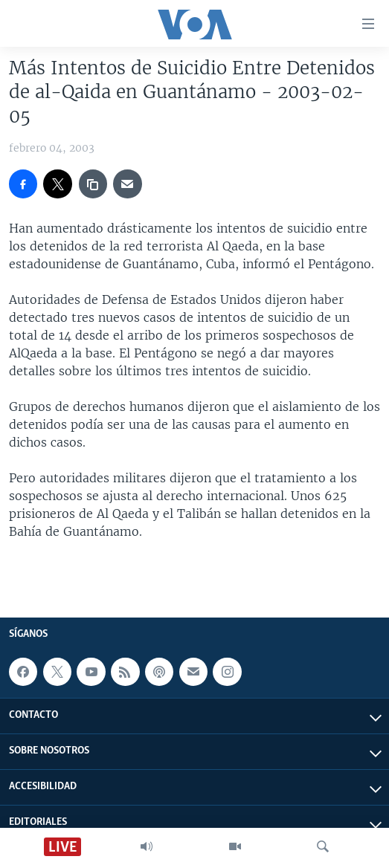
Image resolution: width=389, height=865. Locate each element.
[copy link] (93, 183)
